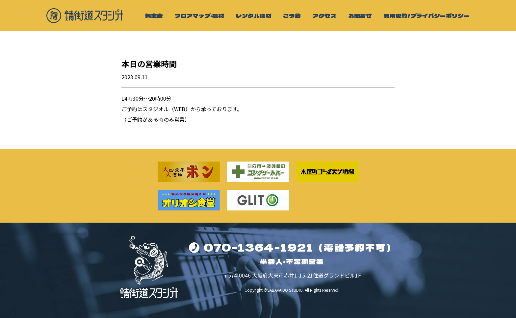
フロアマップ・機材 (199, 16)
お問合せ (360, 16)
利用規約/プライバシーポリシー (427, 16)
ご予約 (292, 16)
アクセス (324, 16)
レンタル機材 (253, 16)
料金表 (154, 16)
